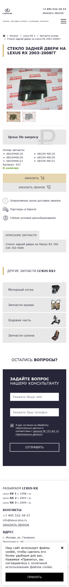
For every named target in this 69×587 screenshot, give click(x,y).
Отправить (34, 447)
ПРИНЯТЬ (34, 577)
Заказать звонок (53, 13)
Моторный (20, 289)
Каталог (6, 21)
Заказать (32, 178)
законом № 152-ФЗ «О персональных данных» (37, 433)
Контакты (44, 21)
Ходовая (19, 320)
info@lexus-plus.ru (15, 520)
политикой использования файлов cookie (29, 565)
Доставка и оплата (19, 21)
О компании (33, 21)
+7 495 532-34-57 (54, 9)
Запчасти (21, 305)
